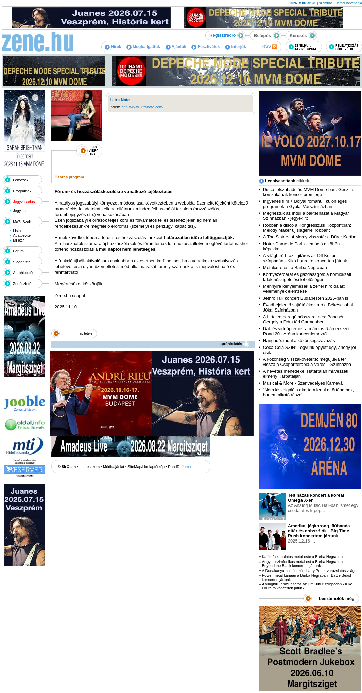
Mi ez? (18, 240)
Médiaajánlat (113, 467)
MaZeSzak (22, 222)
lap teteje (85, 333)
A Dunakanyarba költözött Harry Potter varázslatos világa (309, 571)
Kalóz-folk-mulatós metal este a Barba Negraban (302, 557)
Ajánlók (176, 46)
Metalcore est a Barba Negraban (295, 267)
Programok (22, 191)
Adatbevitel (22, 235)
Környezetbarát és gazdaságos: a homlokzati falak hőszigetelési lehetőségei (307, 277)
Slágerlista (21, 262)
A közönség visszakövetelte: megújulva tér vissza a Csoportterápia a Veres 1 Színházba (307, 362)
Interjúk (235, 46)
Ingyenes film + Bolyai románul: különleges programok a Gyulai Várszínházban (305, 204)
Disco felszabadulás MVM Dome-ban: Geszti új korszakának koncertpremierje (309, 192)
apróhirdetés (234, 344)
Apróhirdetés (23, 273)
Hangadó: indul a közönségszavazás (299, 340)
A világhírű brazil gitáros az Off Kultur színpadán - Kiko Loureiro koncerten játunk (305, 258)
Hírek (113, 46)
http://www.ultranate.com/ (142, 107)
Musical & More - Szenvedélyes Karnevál (303, 383)
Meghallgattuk (143, 46)
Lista (17, 231)
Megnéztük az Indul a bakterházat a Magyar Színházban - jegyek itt (306, 216)
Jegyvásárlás (24, 202)
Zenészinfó (22, 284)
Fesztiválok (205, 46)
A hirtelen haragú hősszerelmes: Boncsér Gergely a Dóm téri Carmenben (303, 319)
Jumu (186, 467)
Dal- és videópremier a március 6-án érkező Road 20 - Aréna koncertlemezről (306, 331)
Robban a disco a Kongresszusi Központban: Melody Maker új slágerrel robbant (307, 228)
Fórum (18, 251)
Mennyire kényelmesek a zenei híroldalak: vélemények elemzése (304, 289)
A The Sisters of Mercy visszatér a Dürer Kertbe (309, 236)
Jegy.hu (19, 211)
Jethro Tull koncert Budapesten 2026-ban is (305, 298)
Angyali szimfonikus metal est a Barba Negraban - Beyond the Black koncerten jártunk (303, 563)
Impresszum (89, 467)
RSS (269, 46)
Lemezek (20, 180)
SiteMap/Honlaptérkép (146, 467)
